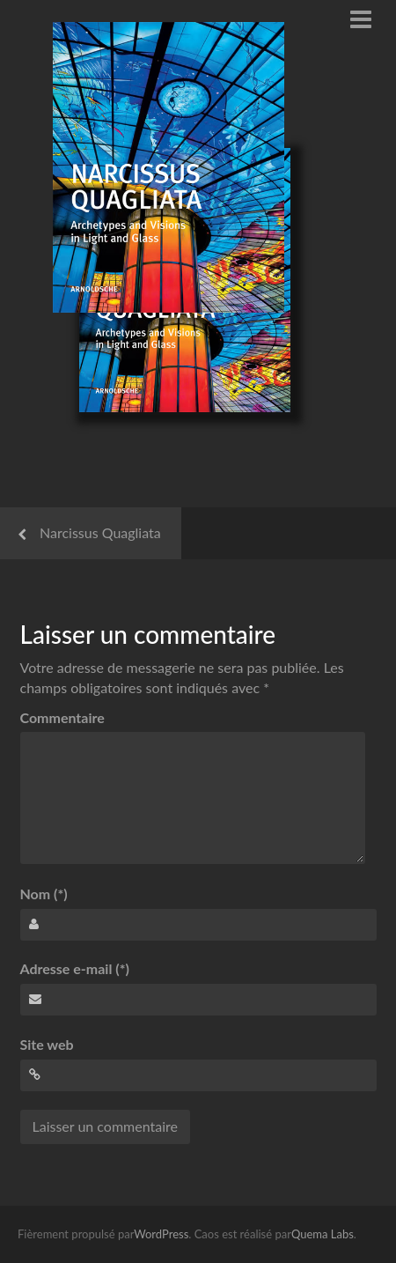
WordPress (161, 1234)
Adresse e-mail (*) (74, 968)
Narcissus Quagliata (100, 532)
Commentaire (62, 717)
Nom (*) (44, 893)
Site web (47, 1044)
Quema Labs (322, 1234)
